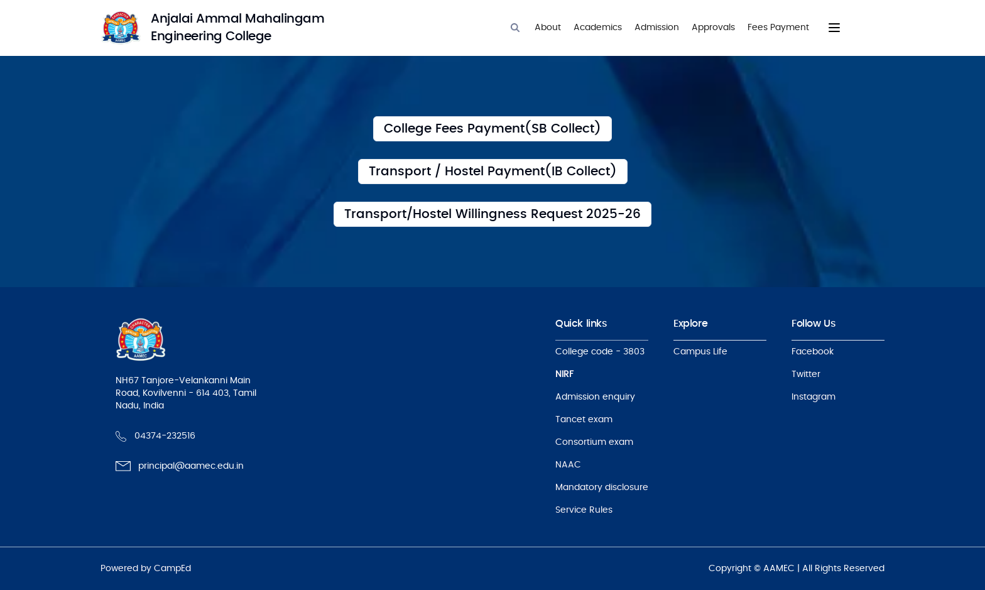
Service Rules (583, 510)
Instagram (813, 397)
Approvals (713, 27)
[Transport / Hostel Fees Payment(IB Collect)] (493, 171)
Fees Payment (778, 27)
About (548, 27)
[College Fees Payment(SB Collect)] (492, 128)
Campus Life (700, 351)
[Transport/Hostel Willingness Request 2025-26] (492, 214)
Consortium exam (594, 442)
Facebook (813, 351)
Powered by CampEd (146, 568)
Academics (598, 27)
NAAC (568, 465)
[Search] (515, 27)
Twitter (806, 374)
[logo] (226, 27)
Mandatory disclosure (601, 487)
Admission (656, 27)
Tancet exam (583, 419)
